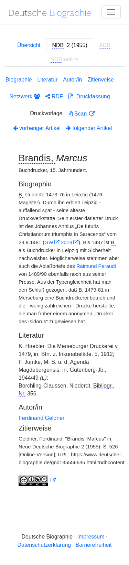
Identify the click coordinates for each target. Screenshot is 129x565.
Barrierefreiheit (94, 545)
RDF (54, 96)
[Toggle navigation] (111, 12)
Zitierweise (100, 80)
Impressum (90, 537)
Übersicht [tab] (29, 45)
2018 (66, 242)
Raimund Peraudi (96, 266)
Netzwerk (24, 96)
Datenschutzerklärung (44, 545)
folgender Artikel (89, 128)
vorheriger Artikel (37, 128)
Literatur (47, 80)
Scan (78, 114)
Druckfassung (89, 96)
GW (48, 242)
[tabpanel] (64, 282)
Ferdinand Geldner (41, 418)
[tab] (69, 45)
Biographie (19, 80)
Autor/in (72, 80)
